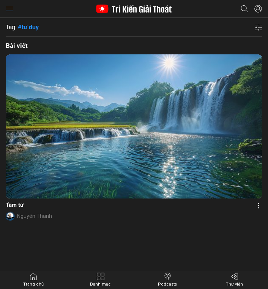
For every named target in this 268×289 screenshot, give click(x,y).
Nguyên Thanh (34, 216)
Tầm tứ (15, 205)
